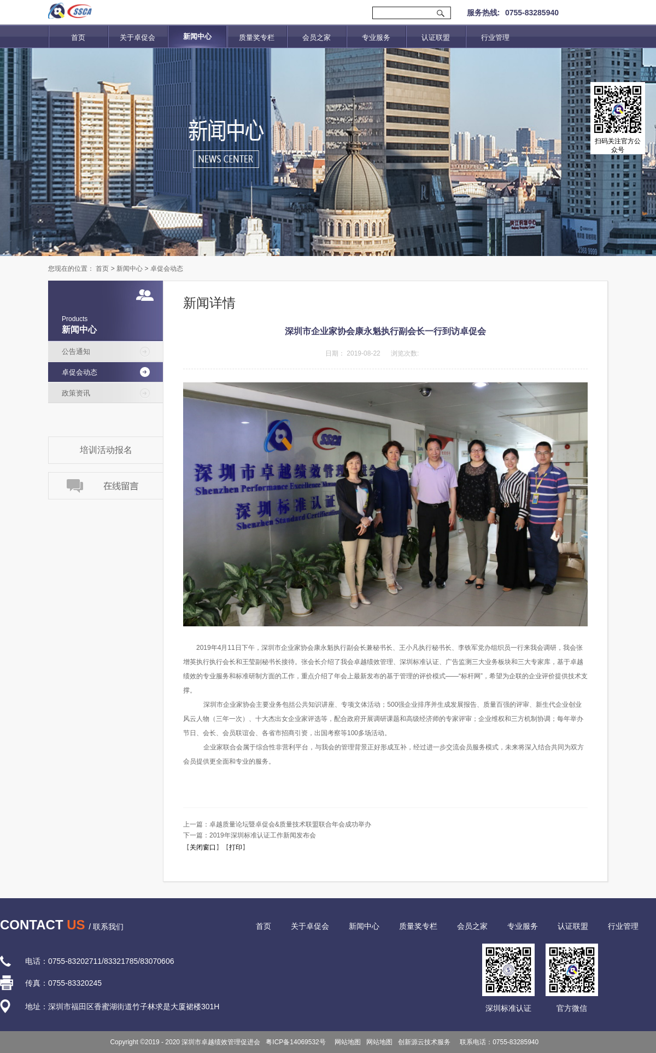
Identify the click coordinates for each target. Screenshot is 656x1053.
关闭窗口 (203, 847)
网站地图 (346, 1042)
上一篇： (277, 824)
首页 (78, 37)
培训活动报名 (106, 450)
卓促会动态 (166, 268)
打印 (235, 847)
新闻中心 (129, 268)
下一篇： (249, 835)
